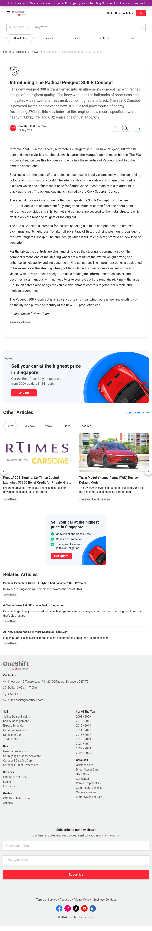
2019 (88, 739)
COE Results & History (17, 798)
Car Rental (82, 778)
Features (104, 38)
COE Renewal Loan (15, 777)
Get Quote (23, 392)
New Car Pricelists (14, 751)
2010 (79, 721)
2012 (79, 725)
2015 (88, 730)
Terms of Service (46, 899)
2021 (88, 743)
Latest (10, 426)
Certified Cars (84, 765)
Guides (76, 38)
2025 (88, 753)
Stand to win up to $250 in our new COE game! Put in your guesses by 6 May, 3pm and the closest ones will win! (76, 3)
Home (7, 51)
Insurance (9, 786)
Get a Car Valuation (15, 730)
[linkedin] (138, 128)
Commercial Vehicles (89, 787)
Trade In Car (10, 739)
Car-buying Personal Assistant (22, 756)
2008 (79, 716)
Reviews (48, 38)
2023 (88, 748)
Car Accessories (86, 792)
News (131, 38)
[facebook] (115, 128)
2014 (79, 730)
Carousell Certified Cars (18, 760)
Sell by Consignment (16, 721)
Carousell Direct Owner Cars (20, 765)
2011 (88, 721)
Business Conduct (104, 899)
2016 (79, 734)
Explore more (137, 412)
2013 (88, 725)
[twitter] (126, 128)
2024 (79, 753)
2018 (79, 739)
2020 (79, 743)
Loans (7, 781)
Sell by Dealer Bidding (16, 716)
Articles (21, 51)
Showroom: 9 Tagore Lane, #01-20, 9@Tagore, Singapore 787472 (48, 681)
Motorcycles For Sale (89, 797)
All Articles (19, 27)
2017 (88, 734)
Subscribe (76, 874)
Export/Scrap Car (14, 725)
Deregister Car (12, 734)
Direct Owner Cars (87, 769)
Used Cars (82, 774)
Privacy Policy (82, 899)
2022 (79, 748)
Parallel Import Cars (88, 783)
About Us (65, 899)
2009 (88, 716)
